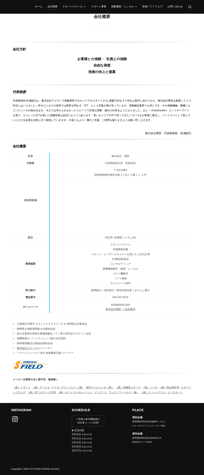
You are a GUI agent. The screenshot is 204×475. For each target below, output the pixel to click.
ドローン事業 (98, 6)
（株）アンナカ (41, 387)
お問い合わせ (175, 6)
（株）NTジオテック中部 (41, 392)
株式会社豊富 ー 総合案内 (120, 309)
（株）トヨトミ (22, 387)
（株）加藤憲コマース (128, 387)
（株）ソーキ (149, 387)
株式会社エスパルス (28, 348)
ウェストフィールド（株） (124, 392)
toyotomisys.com (120, 304)
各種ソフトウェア (152, 6)
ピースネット (175, 392)
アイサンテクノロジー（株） (67, 387)
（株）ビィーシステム (153, 392)
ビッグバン (100, 392)
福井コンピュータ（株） (100, 387)
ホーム (39, 6)
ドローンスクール (74, 6)
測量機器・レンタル (124, 6)
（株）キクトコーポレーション (75, 392)
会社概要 (52, 6)
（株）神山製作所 (169, 387)
